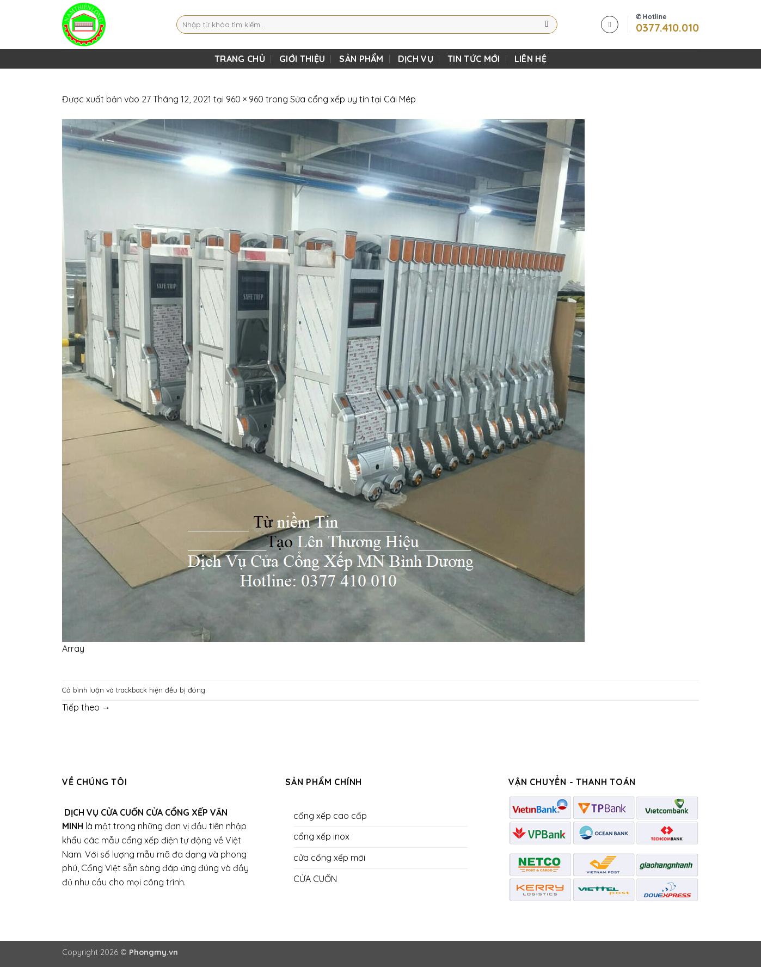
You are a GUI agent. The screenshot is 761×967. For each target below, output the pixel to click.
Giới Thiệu (302, 58)
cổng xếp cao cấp (330, 815)
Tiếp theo (86, 707)
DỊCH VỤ (415, 58)
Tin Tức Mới (473, 58)
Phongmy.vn (153, 952)
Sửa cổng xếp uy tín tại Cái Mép (353, 99)
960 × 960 (244, 99)
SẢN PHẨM (361, 58)
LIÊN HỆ (530, 58)
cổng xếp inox (321, 836)
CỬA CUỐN (315, 878)
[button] (609, 24)
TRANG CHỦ (239, 58)
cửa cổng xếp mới (329, 857)
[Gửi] (547, 24)
